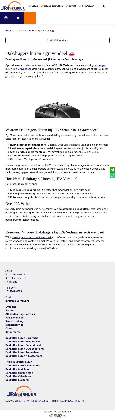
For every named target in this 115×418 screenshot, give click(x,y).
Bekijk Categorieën (57, 40)
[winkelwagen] (18, 18)
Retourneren (13, 332)
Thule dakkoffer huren (18, 362)
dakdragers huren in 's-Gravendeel (32, 237)
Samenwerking (14, 321)
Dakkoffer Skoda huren (19, 372)
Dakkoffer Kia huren (17, 379)
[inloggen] (6, 18)
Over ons (10, 306)
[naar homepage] (13, 6)
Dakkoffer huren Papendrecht (23, 345)
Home (8, 30)
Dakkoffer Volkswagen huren (22, 365)
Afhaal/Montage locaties (20, 314)
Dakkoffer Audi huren (18, 369)
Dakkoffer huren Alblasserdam (23, 356)
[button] (30, 18)
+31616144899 (13, 291)
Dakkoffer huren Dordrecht (21, 338)
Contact (10, 328)
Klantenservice (14, 324)
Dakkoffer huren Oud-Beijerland (24, 348)
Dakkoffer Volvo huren (18, 376)
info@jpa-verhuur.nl (17, 300)
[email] (112, 170)
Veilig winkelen (14, 317)
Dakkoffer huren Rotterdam (22, 352)
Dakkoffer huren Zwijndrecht (22, 341)
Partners (10, 310)
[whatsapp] (112, 175)
